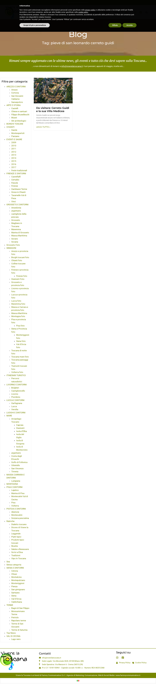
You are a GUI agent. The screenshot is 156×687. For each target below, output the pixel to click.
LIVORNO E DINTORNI (16, 384)
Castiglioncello (18, 391)
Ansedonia (16, 207)
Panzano (15, 136)
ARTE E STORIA (13, 105)
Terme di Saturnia (19, 630)
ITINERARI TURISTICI (16, 375)
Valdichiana (16, 602)
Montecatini (16, 515)
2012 (13, 152)
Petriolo (15, 617)
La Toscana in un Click (69, 12)
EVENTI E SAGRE (14, 139)
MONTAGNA (12, 484)
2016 (13, 164)
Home (51, 12)
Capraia (19, 425)
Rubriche (10, 521)
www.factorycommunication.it (128, 675)
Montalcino (16, 577)
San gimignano (18, 589)
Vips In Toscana (18, 558)
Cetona (14, 571)
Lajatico (15, 490)
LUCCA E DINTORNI (15, 400)
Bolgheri (15, 388)
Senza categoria (13, 564)
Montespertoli (17, 133)
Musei (14, 117)
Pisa (13, 502)
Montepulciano (18, 580)
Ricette (14, 546)
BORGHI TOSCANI (14, 124)
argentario (16, 211)
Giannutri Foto (17, 279)
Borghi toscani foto (20, 257)
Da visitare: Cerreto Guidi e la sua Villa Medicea (52, 109)
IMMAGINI (11, 248)
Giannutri (20, 428)
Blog (106, 12)
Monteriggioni (17, 583)
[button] (146, 12)
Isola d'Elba (21, 431)
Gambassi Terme (19, 189)
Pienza (14, 586)
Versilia (14, 409)
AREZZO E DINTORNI (16, 86)
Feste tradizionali (19, 170)
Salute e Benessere (20, 549)
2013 (13, 155)
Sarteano (15, 592)
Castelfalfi (16, 176)
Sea (8, 561)
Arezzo (14, 90)
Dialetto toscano (19, 524)
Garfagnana (16, 403)
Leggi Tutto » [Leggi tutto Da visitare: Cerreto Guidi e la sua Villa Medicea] (43, 127)
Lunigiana (15, 481)
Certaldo (15, 179)
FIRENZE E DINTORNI (16, 173)
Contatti (116, 12)
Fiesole (14, 183)
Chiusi (14, 574)
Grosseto (15, 220)
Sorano (14, 239)
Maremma (16, 229)
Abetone (15, 512)
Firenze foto (21, 276)
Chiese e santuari (19, 111)
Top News (11, 633)
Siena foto (21, 341)
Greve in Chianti (18, 192)
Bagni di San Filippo (20, 608)
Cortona (15, 93)
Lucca (14, 406)
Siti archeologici (18, 121)
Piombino (15, 397)
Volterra (15, 506)
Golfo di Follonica (19, 462)
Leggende (15, 533)
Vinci (13, 201)
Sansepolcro (17, 102)
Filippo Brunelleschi (20, 114)
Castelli (14, 108)
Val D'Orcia (16, 599)
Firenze (14, 186)
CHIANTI (10, 127)
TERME (9, 605)
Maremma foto (18, 304)
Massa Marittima (19, 235)
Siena (13, 595)
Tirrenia (14, 471)
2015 (13, 161)
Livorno (14, 394)
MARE (9, 415)
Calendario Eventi (91, 12)
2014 (13, 158)
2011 (13, 148)
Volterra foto (17, 372)
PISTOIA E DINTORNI (16, 509)
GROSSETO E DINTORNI (17, 204)
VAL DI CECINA (13, 636)
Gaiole (14, 130)
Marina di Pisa (17, 493)
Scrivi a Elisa (17, 552)
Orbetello (15, 465)
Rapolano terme (18, 620)
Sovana (14, 242)
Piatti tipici (16, 537)
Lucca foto (16, 301)
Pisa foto (20, 325)
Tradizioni (15, 555)
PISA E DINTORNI (14, 487)
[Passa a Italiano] (78, 680)
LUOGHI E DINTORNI (15, 412)
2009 (13, 142)
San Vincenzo (17, 468)
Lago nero (16, 639)
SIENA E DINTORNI (15, 568)
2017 (13, 167)
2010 (13, 145)
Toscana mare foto (20, 356)
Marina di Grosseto (20, 232)
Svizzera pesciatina (20, 518)
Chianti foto (16, 260)
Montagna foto (18, 316)
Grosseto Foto (13, 245)
